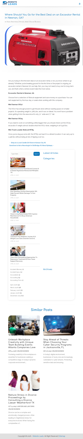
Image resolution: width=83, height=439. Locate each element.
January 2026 (14, 293)
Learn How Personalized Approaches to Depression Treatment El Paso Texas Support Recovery (23, 259)
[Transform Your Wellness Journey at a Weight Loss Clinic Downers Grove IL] (17, 230)
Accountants (14, 275)
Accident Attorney (16, 269)
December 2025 (15, 296)
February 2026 (15, 290)
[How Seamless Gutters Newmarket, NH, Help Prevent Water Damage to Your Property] (17, 185)
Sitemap (62, 436)
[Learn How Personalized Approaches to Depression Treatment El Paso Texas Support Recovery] (17, 251)
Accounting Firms (16, 280)
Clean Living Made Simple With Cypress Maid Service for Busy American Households (23, 216)
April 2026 (13, 285)
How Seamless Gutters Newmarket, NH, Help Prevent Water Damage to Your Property (23, 193)
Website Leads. (38, 436)
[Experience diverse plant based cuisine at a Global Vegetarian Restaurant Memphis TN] (17, 162)
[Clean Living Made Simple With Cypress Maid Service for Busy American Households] (17, 208)
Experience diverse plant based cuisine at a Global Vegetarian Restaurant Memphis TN (24, 170)
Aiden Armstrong (12, 22)
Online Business (35, 22)
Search (36, 154)
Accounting (14, 277)
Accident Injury (15, 272)
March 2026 (14, 287)
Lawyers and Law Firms (25, 406)
